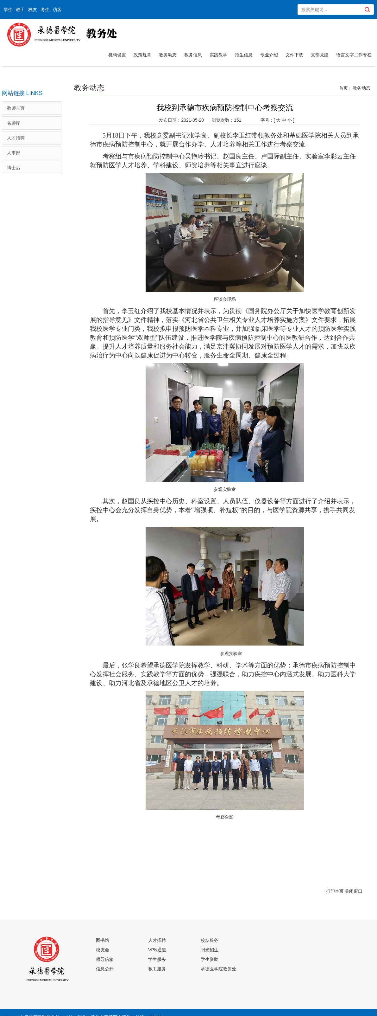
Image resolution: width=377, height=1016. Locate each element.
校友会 (102, 949)
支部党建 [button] (320, 54)
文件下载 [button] (294, 54)
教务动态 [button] (168, 54)
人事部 (13, 152)
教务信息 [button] (193, 54)
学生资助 (209, 959)
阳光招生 (209, 949)
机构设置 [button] (117, 54)
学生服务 (157, 959)
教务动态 (361, 88)
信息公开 (105, 968)
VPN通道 (157, 949)
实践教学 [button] (218, 54)
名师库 (13, 122)
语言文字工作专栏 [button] (354, 54)
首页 (343, 88)
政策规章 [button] (142, 54)
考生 (45, 9)
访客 (57, 9)
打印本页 (335, 891)
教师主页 (16, 108)
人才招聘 (16, 137)
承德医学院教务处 (218, 968)
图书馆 (102, 940)
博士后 (13, 167)
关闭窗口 (353, 891)
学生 (7, 9)
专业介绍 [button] (269, 54)
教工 (20, 9)
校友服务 (209, 940)
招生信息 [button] (244, 54)
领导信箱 (105, 959)
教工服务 (157, 968)
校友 (32, 9)
